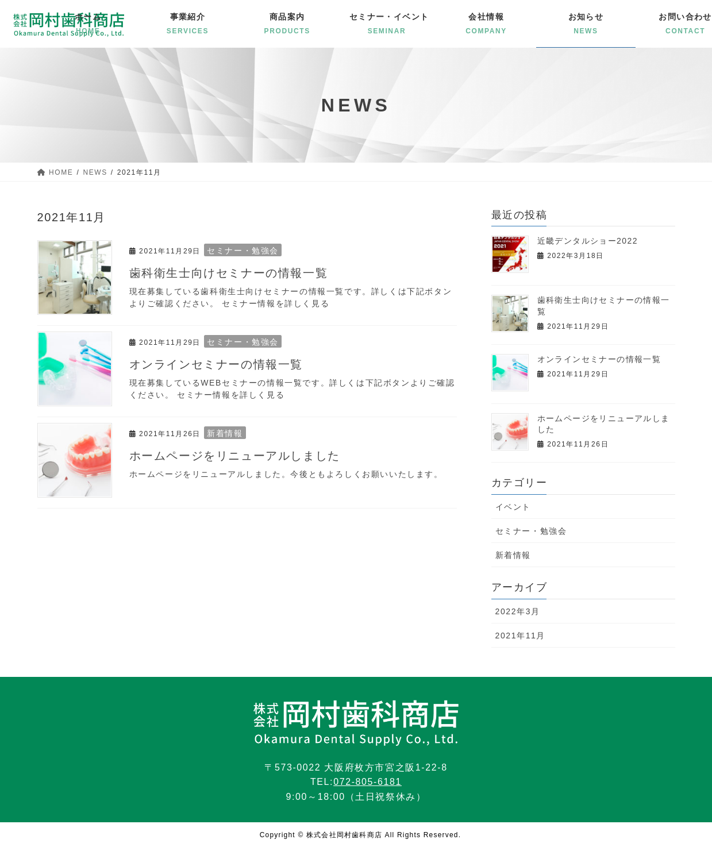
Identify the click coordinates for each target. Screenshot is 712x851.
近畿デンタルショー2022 (587, 240)
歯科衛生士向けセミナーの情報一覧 (228, 273)
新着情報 (225, 433)
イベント (513, 506)
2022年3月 (517, 611)
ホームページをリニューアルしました (234, 455)
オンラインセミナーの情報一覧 (216, 364)
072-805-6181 (367, 782)
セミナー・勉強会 (243, 250)
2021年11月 (520, 635)
